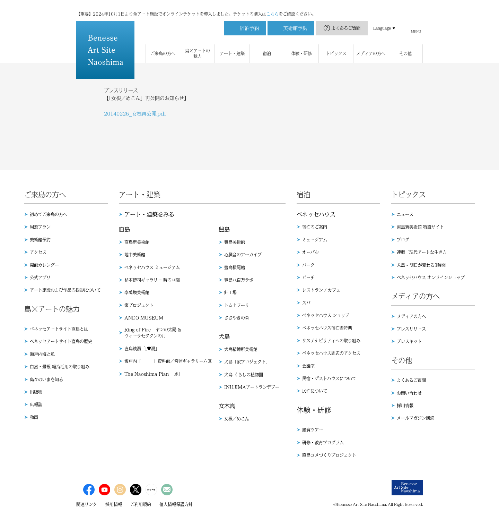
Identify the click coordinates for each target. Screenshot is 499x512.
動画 (34, 417)
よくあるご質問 (345, 21)
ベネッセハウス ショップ (325, 315)
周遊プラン (40, 227)
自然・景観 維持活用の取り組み (59, 367)
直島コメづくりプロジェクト (329, 455)
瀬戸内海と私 (42, 354)
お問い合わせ (409, 393)
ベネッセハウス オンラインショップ (431, 277)
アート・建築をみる (149, 214)
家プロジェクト (139, 305)
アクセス (38, 252)
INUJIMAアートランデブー (251, 387)
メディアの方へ (411, 316)
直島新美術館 (136, 242)
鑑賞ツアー (312, 430)
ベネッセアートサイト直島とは (59, 329)
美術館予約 (40, 240)
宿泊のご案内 (314, 227)
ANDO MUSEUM (143, 318)
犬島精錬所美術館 (240, 349)
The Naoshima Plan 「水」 (153, 374)
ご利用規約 (140, 504)
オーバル (310, 252)
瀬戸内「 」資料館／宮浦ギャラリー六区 (168, 361)
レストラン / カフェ (321, 290)
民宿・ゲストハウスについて (329, 378)
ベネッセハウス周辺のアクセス (331, 353)
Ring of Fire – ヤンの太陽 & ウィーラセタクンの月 (152, 332)
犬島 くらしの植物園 (243, 375)
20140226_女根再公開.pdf (135, 113)
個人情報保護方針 (176, 504)
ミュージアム (314, 240)
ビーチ (308, 277)
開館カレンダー (44, 265)
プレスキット (409, 341)
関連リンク (86, 504)
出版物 (36, 392)
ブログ (403, 240)
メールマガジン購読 (415, 418)
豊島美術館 (234, 242)
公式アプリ (40, 277)
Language (382, 21)
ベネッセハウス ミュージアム (152, 267)
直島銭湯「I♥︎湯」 (141, 349)
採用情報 (405, 405)
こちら (272, 7)
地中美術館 (134, 255)
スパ (306, 303)
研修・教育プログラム (323, 443)
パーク (308, 265)
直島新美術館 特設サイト (420, 227)
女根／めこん (236, 419)
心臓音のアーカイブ (243, 255)
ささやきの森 (236, 318)
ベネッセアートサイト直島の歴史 (61, 341)
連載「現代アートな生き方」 (424, 252)
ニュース (405, 214)
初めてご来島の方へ (48, 214)
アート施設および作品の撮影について (65, 290)
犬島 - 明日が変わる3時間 (421, 265)
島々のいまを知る (46, 379)
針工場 (230, 292)
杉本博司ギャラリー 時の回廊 (152, 280)
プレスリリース (411, 329)
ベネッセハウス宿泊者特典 (327, 328)
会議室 (308, 366)
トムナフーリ (236, 305)
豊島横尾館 (234, 267)
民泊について (314, 391)
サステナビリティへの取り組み (331, 341)
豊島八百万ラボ (238, 280)
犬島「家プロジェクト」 (247, 362)
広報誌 (36, 404)
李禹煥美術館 (136, 292)
